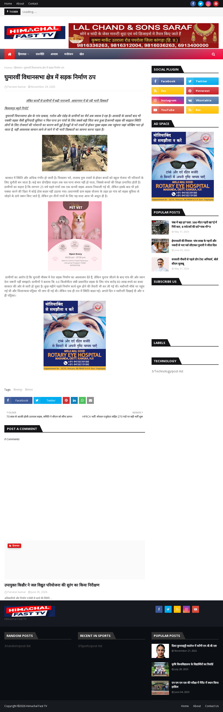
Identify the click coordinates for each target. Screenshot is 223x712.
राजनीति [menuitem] (40, 54)
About (20, 3)
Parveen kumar (16, 87)
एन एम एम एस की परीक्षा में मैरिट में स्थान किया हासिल (195, 685)
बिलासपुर (18, 390)
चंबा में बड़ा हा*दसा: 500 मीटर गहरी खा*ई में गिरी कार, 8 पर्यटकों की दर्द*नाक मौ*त (194, 224)
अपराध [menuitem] (54, 54)
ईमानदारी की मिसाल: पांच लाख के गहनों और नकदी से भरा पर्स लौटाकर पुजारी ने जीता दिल (194, 243)
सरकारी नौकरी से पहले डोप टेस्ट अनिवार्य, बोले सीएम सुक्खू (195, 261)
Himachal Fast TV (36, 706)
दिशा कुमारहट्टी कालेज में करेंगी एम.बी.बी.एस (194, 646)
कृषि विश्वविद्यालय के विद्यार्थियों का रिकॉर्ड (192, 664)
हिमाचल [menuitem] (22, 54)
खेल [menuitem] (81, 54)
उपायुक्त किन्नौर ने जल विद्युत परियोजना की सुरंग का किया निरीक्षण (51, 585)
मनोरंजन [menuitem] (68, 54)
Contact (33, 3)
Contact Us (212, 706)
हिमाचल (18, 67)
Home (8, 3)
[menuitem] (9, 54)
